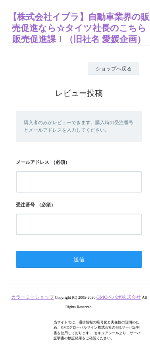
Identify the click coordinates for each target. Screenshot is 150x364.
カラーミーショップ (32, 297)
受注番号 (25, 205)
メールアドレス (32, 162)
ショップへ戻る (114, 69)
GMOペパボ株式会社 (118, 297)
